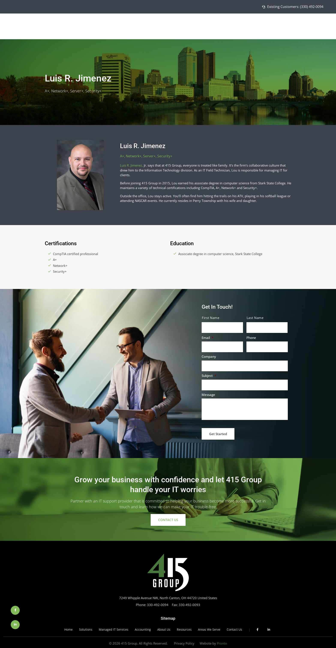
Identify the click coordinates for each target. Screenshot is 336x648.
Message (208, 395)
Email (207, 338)
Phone (251, 338)
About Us (299, 25)
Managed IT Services (270, 25)
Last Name (255, 317)
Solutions (241, 25)
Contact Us (319, 25)
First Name (210, 317)
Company (209, 357)
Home (224, 25)
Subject (209, 376)
